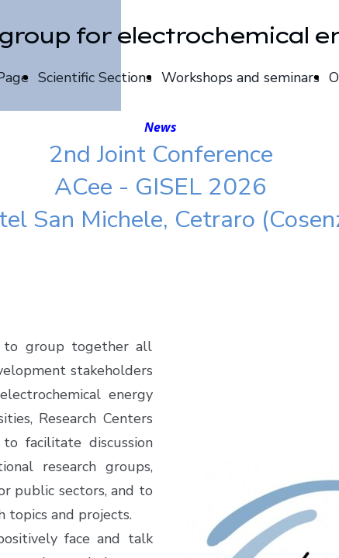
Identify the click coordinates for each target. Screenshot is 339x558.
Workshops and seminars (240, 77)
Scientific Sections (95, 77)
